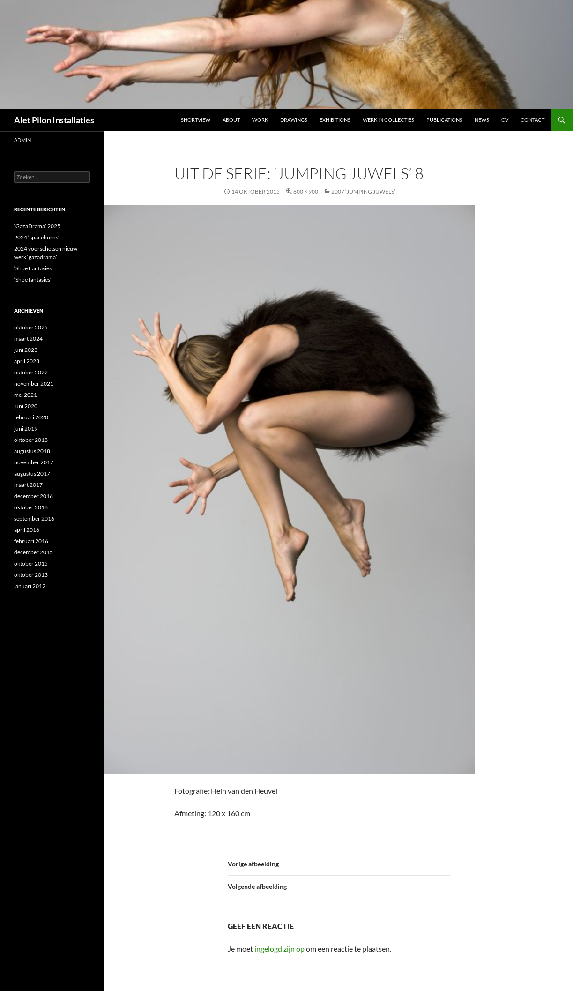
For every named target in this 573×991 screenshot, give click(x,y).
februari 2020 (31, 417)
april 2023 (26, 361)
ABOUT (231, 120)
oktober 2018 (31, 439)
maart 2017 (28, 484)
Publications (444, 120)
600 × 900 (305, 191)
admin (22, 140)
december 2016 (33, 495)
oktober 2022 (31, 372)
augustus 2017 (32, 473)
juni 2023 (25, 349)
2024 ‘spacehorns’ (37, 237)
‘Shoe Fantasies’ (33, 268)
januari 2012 (29, 585)
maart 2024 (28, 338)
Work (260, 120)
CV (504, 120)
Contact (532, 120)
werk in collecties (388, 120)
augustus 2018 (32, 451)
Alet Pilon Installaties (54, 120)
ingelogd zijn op (279, 948)
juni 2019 (25, 428)
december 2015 (33, 552)
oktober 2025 (31, 327)
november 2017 (33, 462)
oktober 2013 (31, 574)
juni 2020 (25, 406)
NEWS (482, 120)
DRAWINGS (293, 120)
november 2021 (33, 383)
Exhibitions (335, 120)
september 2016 (34, 518)
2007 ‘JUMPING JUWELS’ (363, 191)
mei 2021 (25, 394)
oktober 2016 (31, 507)
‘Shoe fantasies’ (33, 279)
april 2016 (26, 529)
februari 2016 (31, 540)
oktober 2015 (31, 563)
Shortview (195, 120)
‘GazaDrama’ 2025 (37, 226)
